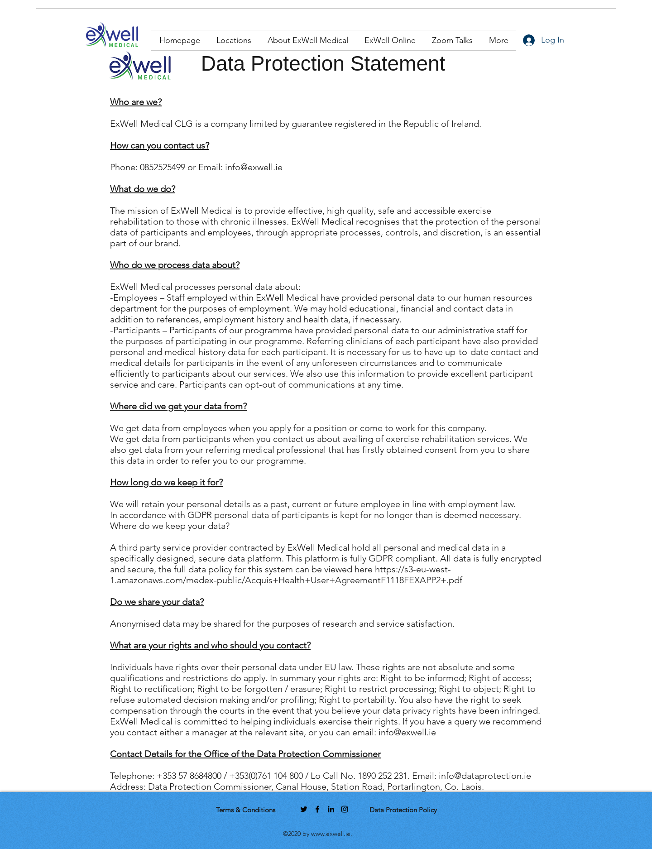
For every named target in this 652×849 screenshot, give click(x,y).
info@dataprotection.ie (485, 775)
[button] (233, 40)
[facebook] (317, 809)
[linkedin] (331, 809)
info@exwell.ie (254, 167)
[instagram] (344, 809)
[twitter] (303, 809)
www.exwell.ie (330, 834)
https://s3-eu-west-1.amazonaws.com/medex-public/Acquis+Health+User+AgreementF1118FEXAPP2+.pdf (286, 574)
